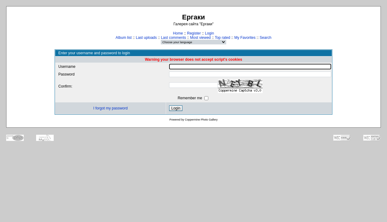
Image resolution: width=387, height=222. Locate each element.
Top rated (222, 37)
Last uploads (146, 37)
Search (265, 37)
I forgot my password (110, 108)
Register (194, 33)
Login (209, 33)
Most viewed (200, 37)
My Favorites (245, 37)
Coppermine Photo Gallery (201, 119)
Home (178, 33)
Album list (124, 37)
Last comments (173, 37)
